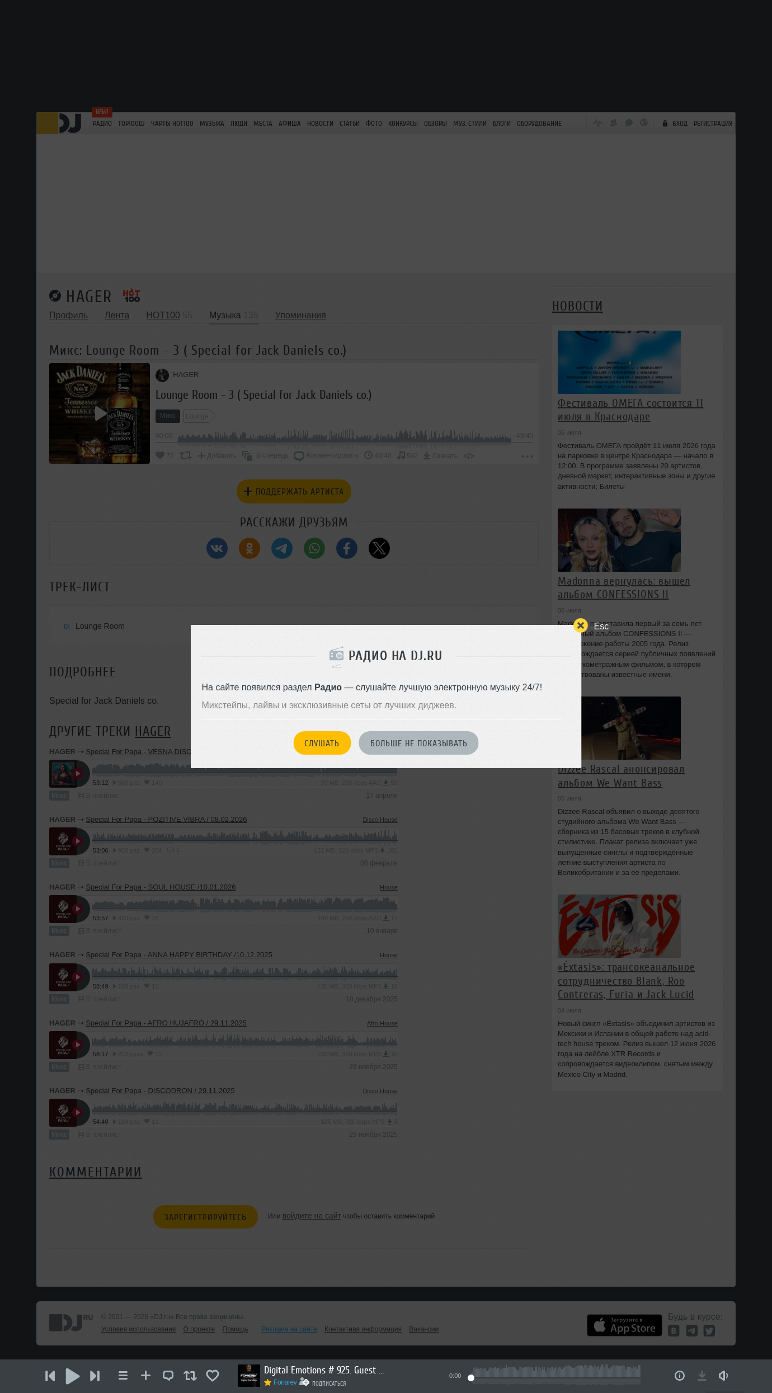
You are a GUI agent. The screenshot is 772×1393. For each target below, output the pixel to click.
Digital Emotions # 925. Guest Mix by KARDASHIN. (325, 1370)
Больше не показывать (419, 743)
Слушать (322, 743)
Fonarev (285, 1382)
